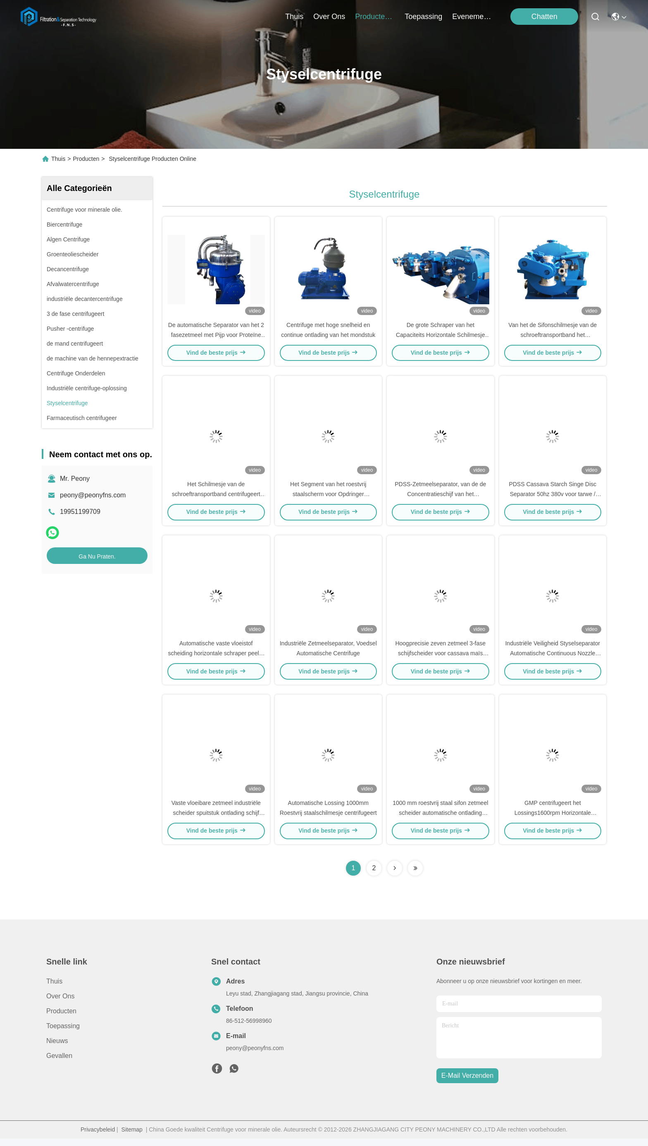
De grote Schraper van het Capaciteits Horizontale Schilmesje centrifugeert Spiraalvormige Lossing (440, 336)
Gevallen (59, 1063)
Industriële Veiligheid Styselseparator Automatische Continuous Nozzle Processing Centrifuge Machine (552, 659)
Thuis (294, 16)
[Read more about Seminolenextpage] (394, 875)
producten (375, 16)
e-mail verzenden (467, 1083)
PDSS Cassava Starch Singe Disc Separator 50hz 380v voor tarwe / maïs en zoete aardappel (552, 498)
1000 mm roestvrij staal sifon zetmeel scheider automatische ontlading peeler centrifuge (440, 820)
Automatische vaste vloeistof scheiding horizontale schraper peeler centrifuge (216, 659)
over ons (329, 16)
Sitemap (132, 1137)
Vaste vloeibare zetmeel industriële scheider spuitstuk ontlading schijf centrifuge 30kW (216, 820)
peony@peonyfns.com (93, 495)
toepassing (423, 16)
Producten (86, 158)
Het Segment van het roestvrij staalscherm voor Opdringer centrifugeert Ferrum (328, 498)
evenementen (472, 16)
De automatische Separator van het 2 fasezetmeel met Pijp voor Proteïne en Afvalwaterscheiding (216, 336)
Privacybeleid (98, 1137)
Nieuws (57, 1048)
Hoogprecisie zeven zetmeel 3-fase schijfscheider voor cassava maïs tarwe (440, 659)
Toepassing (63, 1033)
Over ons (60, 1003)
